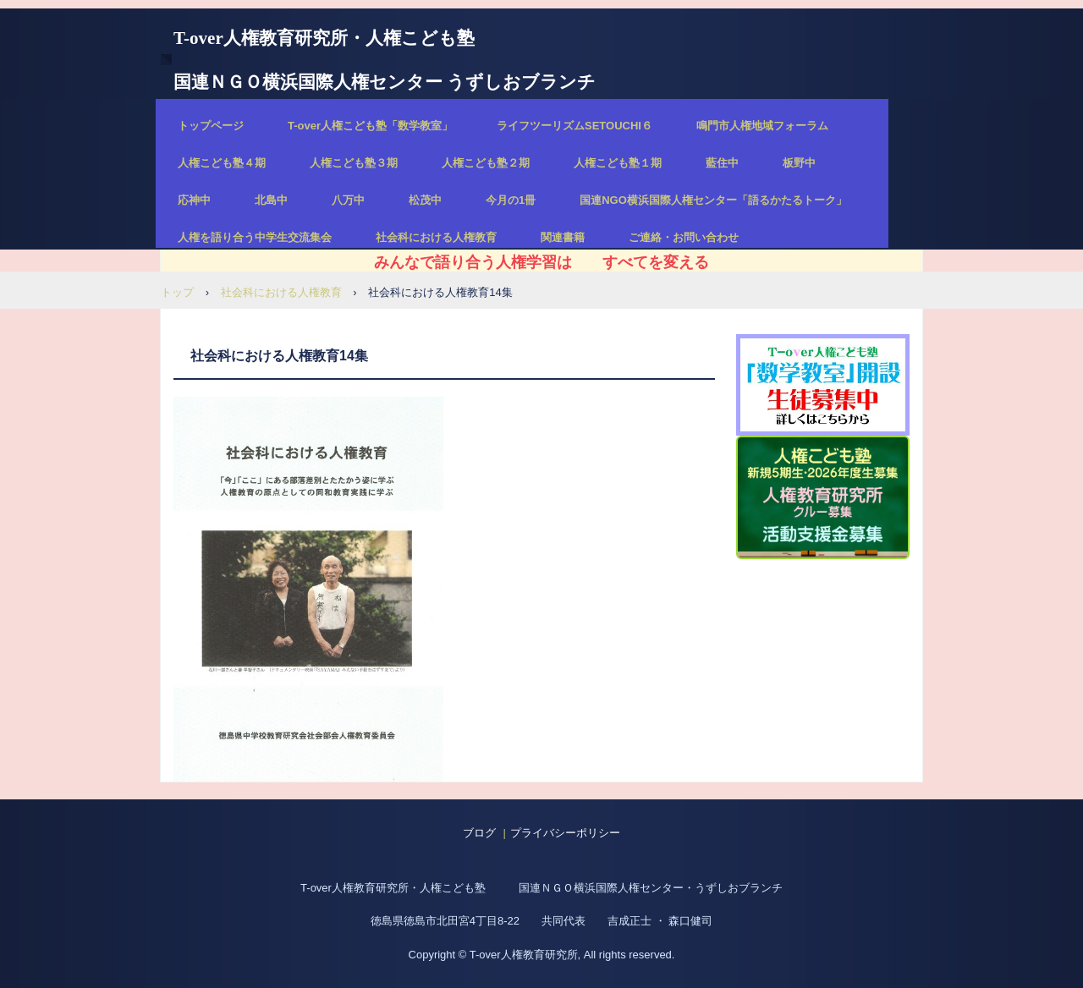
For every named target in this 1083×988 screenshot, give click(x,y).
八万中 (348, 200)
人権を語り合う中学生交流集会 (255, 237)
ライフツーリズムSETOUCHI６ (574, 125)
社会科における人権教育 (436, 237)
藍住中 (722, 162)
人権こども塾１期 (618, 162)
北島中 (271, 200)
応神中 (194, 200)
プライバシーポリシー (565, 832)
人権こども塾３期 (354, 162)
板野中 (799, 162)
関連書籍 (563, 237)
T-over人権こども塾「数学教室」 (370, 125)
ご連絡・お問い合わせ (684, 237)
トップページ (211, 125)
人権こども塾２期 (486, 162)
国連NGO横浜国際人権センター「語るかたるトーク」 (713, 200)
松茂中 (425, 200)
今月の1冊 (511, 200)
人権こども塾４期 (222, 162)
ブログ (479, 832)
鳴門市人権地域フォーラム (762, 125)
